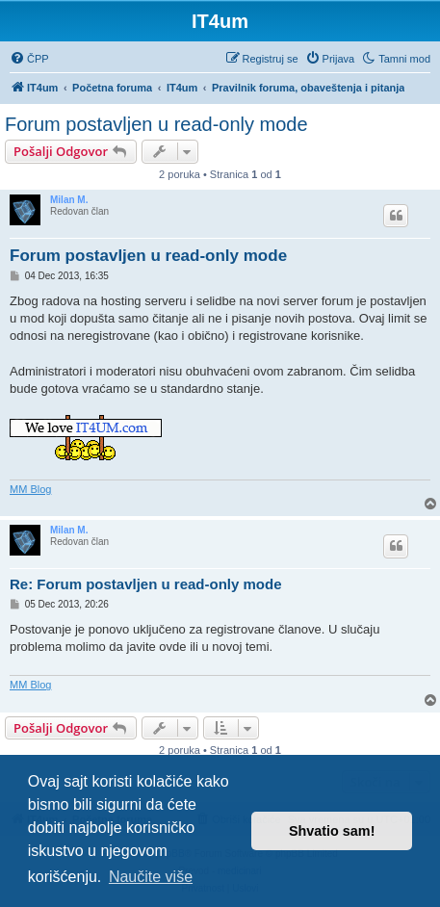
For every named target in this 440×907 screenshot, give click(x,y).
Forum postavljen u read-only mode (156, 124)
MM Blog (30, 489)
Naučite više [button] (151, 876)
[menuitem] (29, 58)
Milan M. (69, 199)
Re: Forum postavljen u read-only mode (146, 584)
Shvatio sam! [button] (332, 831)
